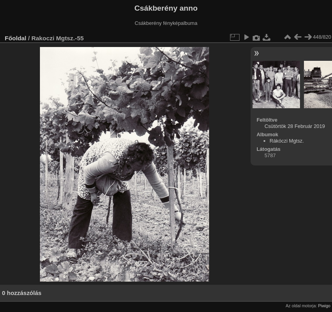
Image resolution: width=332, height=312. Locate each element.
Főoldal (15, 38)
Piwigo (324, 305)
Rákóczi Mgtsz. (287, 141)
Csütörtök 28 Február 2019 (294, 126)
